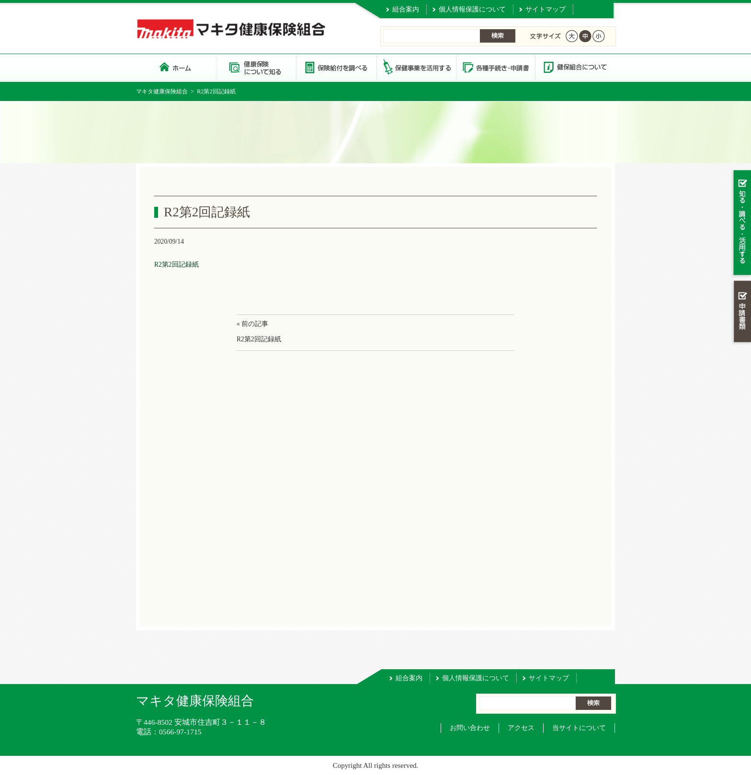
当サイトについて (579, 727)
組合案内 (405, 9)
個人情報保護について (472, 9)
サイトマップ (545, 9)
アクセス (521, 727)
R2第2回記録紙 (176, 264)
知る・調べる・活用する (741, 223)
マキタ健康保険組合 (162, 91)
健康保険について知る (256, 66)
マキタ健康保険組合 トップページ (176, 66)
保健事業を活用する (415, 66)
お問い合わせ (470, 727)
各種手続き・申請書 (495, 66)
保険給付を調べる (336, 66)
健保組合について (574, 66)
